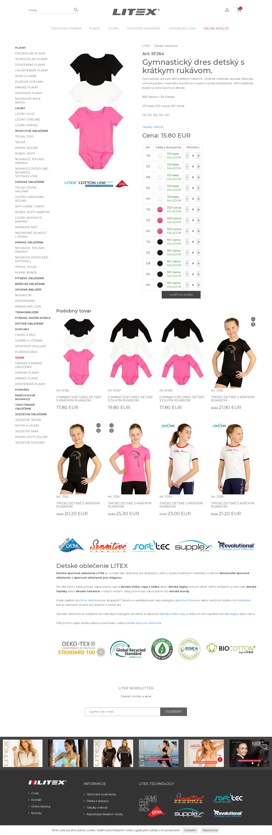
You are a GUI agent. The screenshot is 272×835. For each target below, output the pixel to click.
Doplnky (22, 329)
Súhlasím (190, 830)
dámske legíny (229, 614)
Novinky (35, 813)
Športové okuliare (30, 346)
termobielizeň (241, 600)
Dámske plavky (27, 372)
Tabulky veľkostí (152, 127)
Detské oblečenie (29, 323)
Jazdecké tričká (28, 420)
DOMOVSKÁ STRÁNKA (66, 28)
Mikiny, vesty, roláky (31, 437)
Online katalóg (39, 806)
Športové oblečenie (143, 28)
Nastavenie (210, 830)
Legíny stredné (27, 119)
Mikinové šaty (26, 227)
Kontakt (35, 800)
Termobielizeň (26, 312)
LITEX (146, 46)
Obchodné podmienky (100, 794)
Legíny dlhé (25, 114)
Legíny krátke (26, 125)
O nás (33, 793)
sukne (251, 614)
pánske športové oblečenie (143, 623)
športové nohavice (187, 600)
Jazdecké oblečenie (31, 414)
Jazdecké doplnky (30, 442)
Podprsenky (25, 301)
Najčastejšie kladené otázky (103, 814)
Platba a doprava (96, 801)
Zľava (19, 357)
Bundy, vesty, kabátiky (32, 212)
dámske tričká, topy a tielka (178, 614)
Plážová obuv (26, 352)
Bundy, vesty (25, 153)
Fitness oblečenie (29, 278)
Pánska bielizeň (28, 306)
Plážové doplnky (29, 82)
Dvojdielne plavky (30, 53)
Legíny (113, 28)
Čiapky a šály (25, 335)
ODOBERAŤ (173, 711)
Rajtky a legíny (27, 425)
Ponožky (22, 389)
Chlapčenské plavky (31, 70)
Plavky (94, 28)
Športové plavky (28, 93)
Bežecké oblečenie (30, 284)
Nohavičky (23, 295)
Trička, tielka (25, 267)
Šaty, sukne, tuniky (29, 206)
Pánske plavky (26, 87)
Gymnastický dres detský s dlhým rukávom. (130, 398)
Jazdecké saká (26, 431)
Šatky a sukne (26, 76)
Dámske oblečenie (29, 182)
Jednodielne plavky (31, 59)
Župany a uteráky (29, 340)
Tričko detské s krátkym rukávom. (233, 398)
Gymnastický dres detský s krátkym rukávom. (78, 398)
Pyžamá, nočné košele (33, 318)
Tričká (20, 142)
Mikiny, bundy (26, 272)
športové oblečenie (88, 600)
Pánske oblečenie (29, 242)
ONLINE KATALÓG (216, 28)
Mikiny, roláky (26, 148)
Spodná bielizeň (182, 28)
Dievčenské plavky (30, 64)
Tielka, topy (24, 136)
